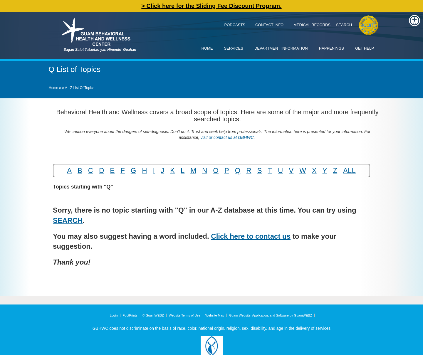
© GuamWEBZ (153, 315)
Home (207, 48)
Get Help (364, 48)
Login (114, 315)
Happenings (331, 48)
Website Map (214, 315)
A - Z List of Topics (79, 88)
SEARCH (68, 220)
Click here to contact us (251, 236)
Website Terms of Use (184, 315)
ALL (349, 170)
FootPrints (130, 315)
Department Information (281, 48)
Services (233, 48)
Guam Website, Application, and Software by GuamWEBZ (270, 315)
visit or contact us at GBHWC (226, 137)
